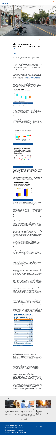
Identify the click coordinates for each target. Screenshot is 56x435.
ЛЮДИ (44, 425)
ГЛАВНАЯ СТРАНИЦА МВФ (47, 427)
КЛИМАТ (29, 424)
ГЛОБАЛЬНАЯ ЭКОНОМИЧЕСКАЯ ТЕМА (39, 424)
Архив (51, 4)
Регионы (40, 4)
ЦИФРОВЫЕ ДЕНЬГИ (30, 425)
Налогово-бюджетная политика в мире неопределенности (43, 411)
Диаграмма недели (34, 4)
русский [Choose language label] (52, 1)
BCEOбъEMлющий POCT (47, 424)
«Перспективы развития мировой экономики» (34, 77)
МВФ (53, 4)
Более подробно (14, 431)
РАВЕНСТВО (29, 427)
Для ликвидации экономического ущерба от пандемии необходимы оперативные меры (12, 411)
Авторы (47, 4)
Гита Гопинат (15, 53)
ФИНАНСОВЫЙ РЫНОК (39, 426)
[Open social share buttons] (14, 48)
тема (44, 4)
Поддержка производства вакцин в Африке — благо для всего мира (27, 411)
